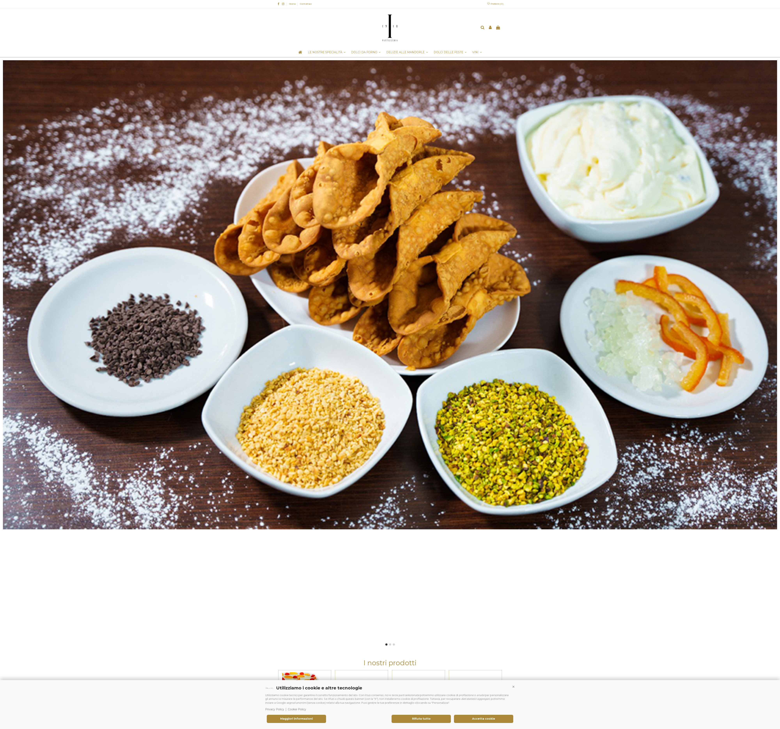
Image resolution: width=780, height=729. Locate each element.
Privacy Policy (274, 709)
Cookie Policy (297, 709)
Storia (292, 3)
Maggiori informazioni (296, 718)
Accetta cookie (483, 718)
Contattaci (306, 3)
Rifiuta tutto (421, 718)
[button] (513, 687)
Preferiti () (495, 3)
